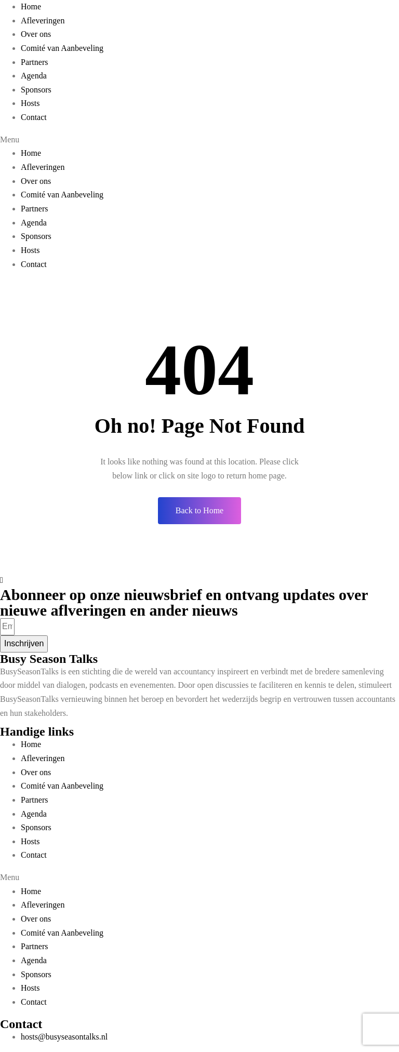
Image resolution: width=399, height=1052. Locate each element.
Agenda (34, 75)
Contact (34, 117)
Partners (34, 62)
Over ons (36, 34)
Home (31, 6)
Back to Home (199, 510)
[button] (199, 140)
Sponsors (36, 89)
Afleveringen (42, 20)
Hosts (30, 103)
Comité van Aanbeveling (62, 48)
